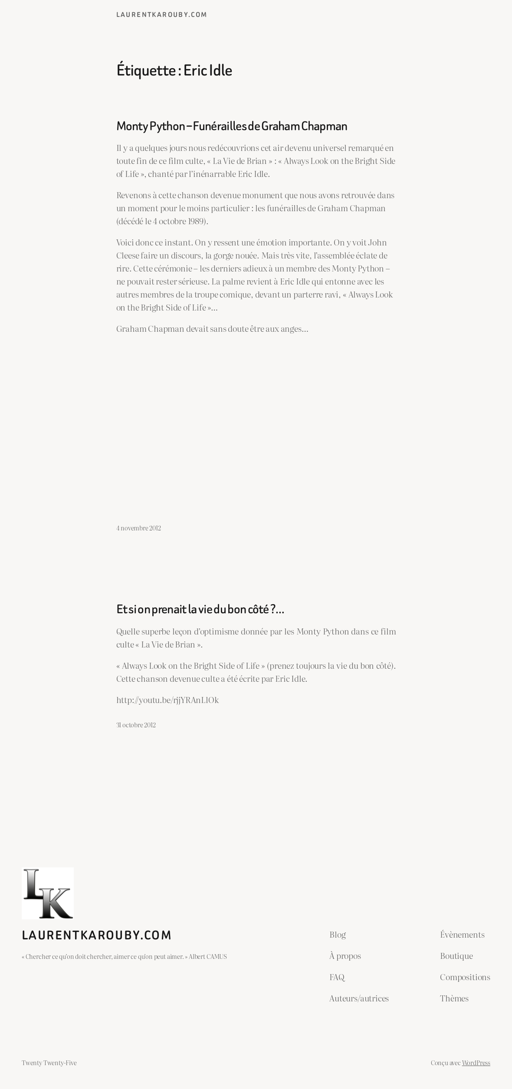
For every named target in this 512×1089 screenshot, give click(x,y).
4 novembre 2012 (138, 527)
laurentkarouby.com (162, 15)
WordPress (476, 1062)
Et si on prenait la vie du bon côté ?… (200, 609)
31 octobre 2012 (136, 724)
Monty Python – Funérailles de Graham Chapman (232, 126)
